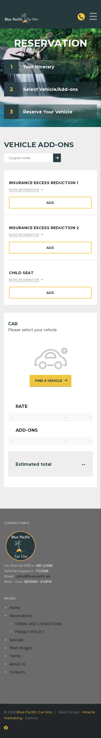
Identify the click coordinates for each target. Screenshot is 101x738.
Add (50, 203)
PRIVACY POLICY (29, 631)
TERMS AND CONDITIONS (38, 623)
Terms (15, 655)
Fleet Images (20, 647)
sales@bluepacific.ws (33, 576)
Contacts (17, 671)
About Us (17, 663)
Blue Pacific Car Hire (34, 712)
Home (14, 607)
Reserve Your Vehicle (47, 111)
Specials (16, 639)
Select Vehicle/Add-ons (50, 89)
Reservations (20, 615)
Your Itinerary (38, 66)
